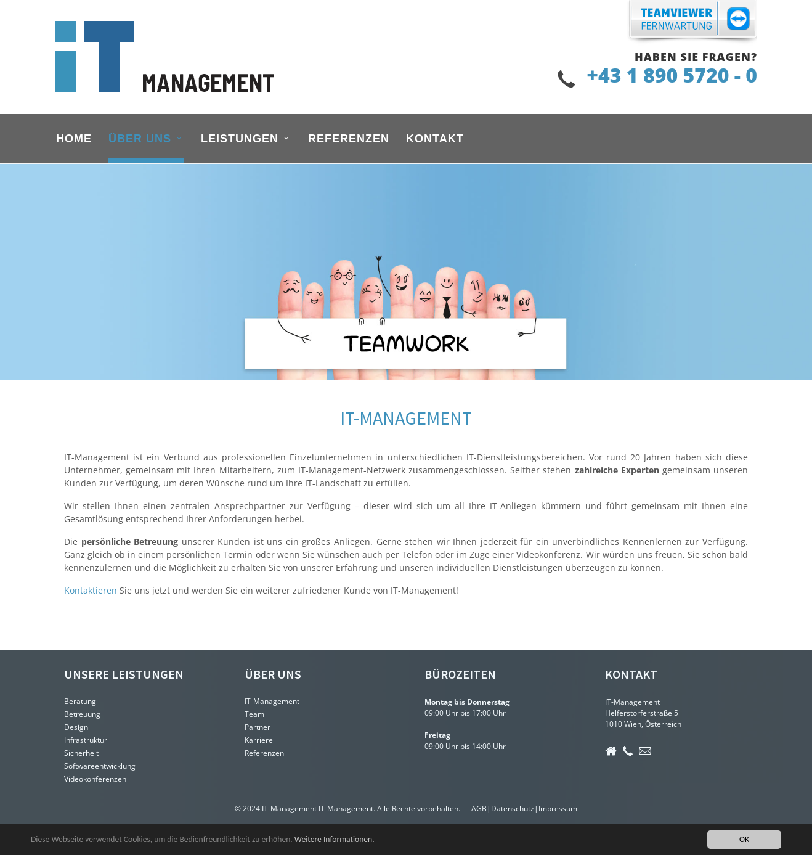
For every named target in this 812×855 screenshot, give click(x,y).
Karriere (259, 740)
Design (76, 727)
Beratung (80, 701)
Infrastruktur (85, 740)
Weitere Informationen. (334, 839)
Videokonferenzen (95, 779)
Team (254, 714)
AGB (479, 808)
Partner (257, 727)
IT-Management (272, 701)
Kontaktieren (92, 590)
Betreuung (82, 714)
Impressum (557, 808)
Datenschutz (512, 808)
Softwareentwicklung (100, 766)
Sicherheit (81, 753)
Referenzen (264, 753)
